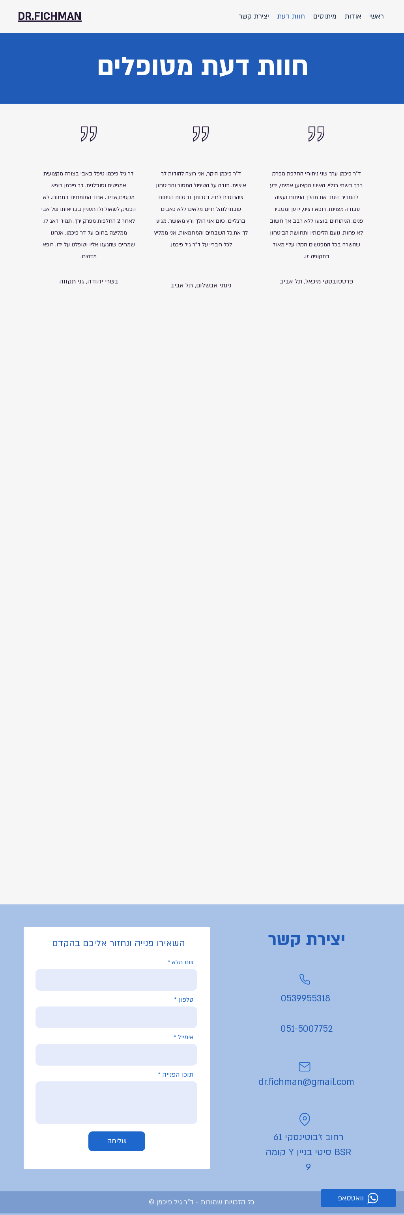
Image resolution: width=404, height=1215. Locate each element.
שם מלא (182, 962)
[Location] (304, 1119)
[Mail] (304, 1067)
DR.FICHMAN (50, 16)
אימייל (185, 1037)
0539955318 (305, 998)
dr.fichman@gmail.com (306, 1082)
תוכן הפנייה (177, 1074)
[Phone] (304, 979)
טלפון (185, 999)
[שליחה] (116, 1141)
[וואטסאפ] (358, 1198)
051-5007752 (307, 1029)
